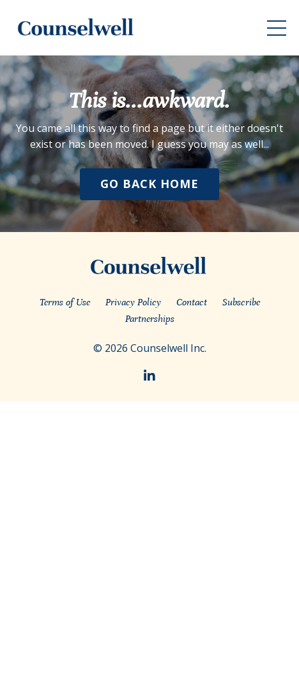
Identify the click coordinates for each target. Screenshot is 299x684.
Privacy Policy (133, 302)
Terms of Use (65, 302)
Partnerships (149, 318)
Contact (191, 302)
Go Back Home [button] (149, 183)
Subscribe (241, 302)
